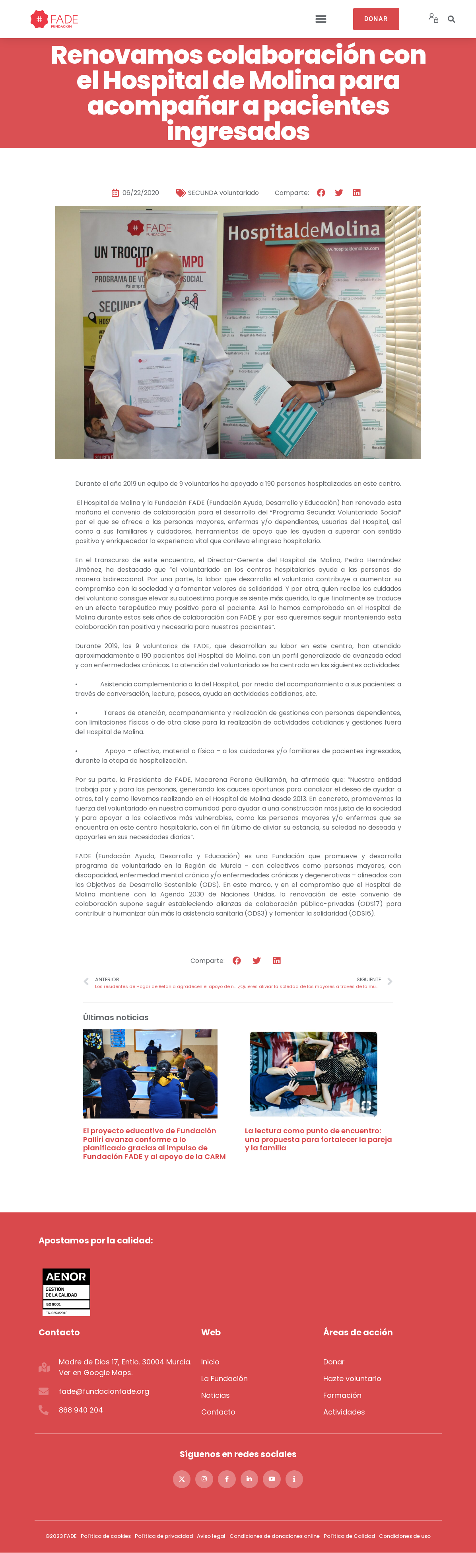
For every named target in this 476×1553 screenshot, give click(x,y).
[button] (321, 19)
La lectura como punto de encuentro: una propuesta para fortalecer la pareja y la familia (318, 1139)
